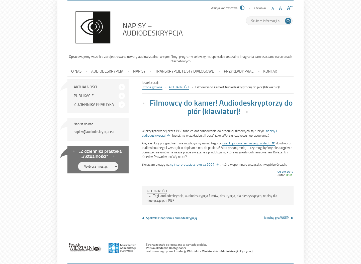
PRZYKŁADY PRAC (238, 71)
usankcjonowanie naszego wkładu (248, 143)
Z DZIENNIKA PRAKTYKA (94, 104)
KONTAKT (271, 71)
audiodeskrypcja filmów (201, 195)
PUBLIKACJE (84, 95)
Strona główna (152, 87)
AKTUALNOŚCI (85, 87)
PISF (171, 200)
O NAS (76, 71)
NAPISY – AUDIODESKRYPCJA (164, 29)
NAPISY (139, 71)
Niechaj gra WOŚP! (276, 217)
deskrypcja (227, 195)
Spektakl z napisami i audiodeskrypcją (171, 217)
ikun (289, 174)
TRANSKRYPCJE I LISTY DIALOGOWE (184, 71)
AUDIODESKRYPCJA (107, 71)
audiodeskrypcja (172, 195)
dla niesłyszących (249, 195)
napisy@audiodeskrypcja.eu (94, 131)
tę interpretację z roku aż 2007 (194, 164)
